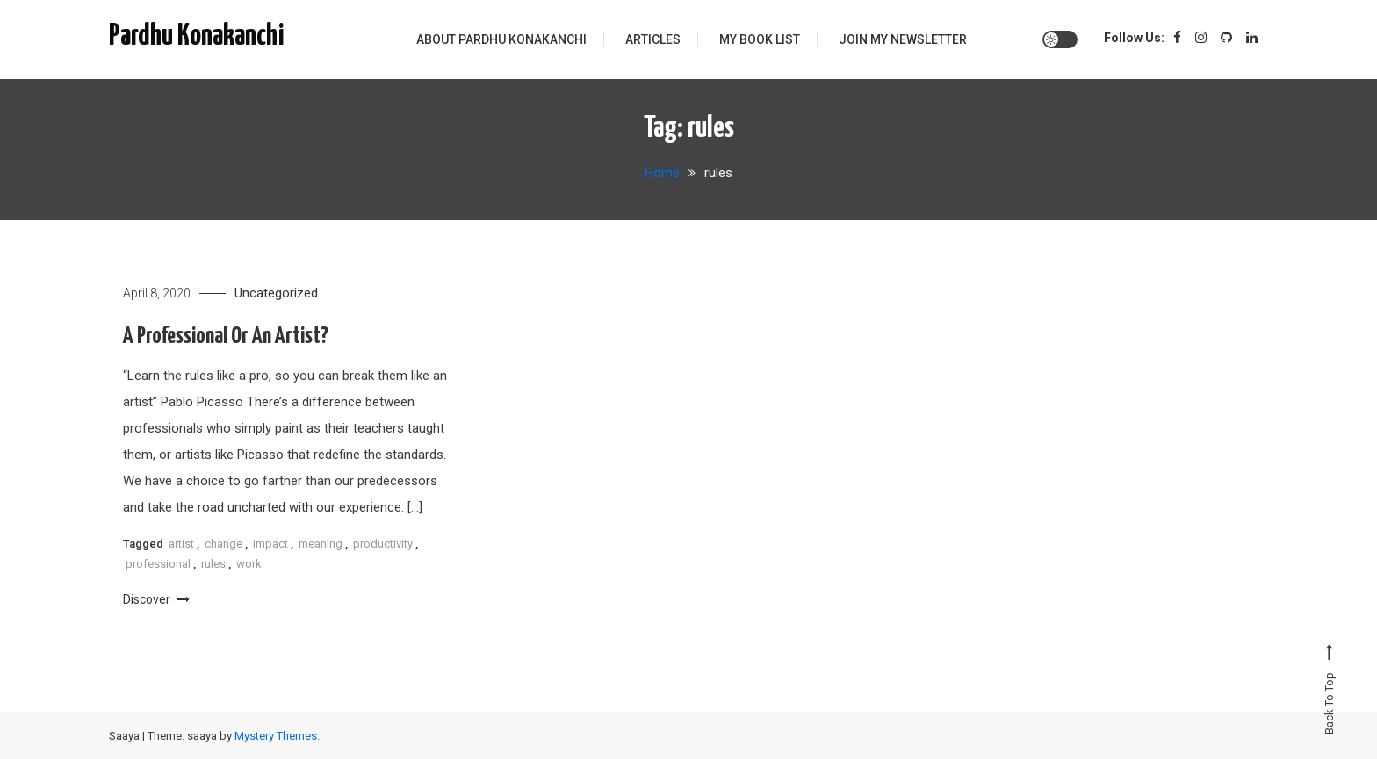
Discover (156, 599)
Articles (653, 39)
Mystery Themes (275, 735)
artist (181, 543)
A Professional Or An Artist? (225, 336)
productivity (383, 543)
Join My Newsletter (903, 39)
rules (213, 563)
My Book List (759, 39)
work (249, 563)
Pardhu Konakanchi (197, 36)
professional (158, 563)
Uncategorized (276, 293)
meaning (320, 543)
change (223, 543)
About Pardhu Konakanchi (501, 39)
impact (270, 543)
